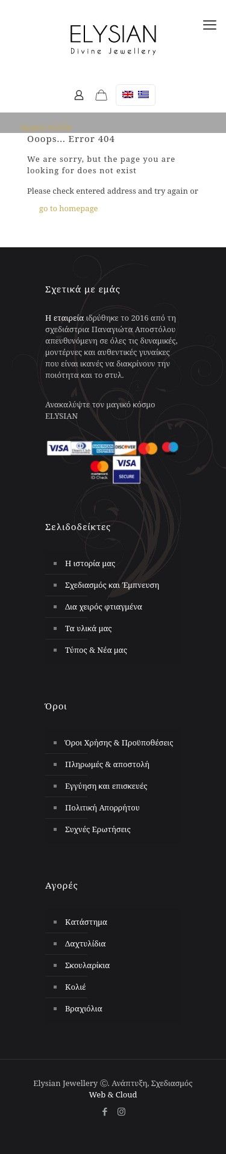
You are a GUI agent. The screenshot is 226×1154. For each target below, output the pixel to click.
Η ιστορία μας (90, 563)
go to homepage (68, 208)
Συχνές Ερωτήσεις (98, 829)
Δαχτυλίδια (85, 943)
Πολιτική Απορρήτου (102, 807)
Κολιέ (75, 986)
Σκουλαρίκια (87, 965)
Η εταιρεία (64, 317)
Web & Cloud (113, 1094)
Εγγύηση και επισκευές (106, 785)
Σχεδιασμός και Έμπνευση (112, 584)
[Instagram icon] (121, 1111)
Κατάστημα (86, 921)
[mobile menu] (209, 24)
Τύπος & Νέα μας (96, 649)
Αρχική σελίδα (46, 127)
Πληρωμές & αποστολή (107, 764)
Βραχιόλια (83, 1008)
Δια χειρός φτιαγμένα (103, 606)
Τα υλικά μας (88, 628)
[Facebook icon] (105, 1111)
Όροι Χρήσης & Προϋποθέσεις (119, 742)
